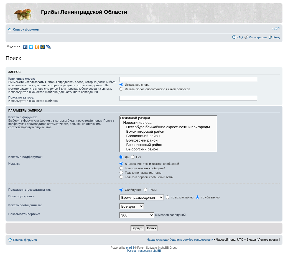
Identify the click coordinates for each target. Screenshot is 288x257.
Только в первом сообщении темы (146, 177)
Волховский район (168, 140)
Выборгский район (168, 149)
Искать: (14, 163)
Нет (136, 157)
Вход (276, 37)
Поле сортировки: (21, 196)
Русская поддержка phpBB (144, 250)
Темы (150, 190)
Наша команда (157, 239)
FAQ (240, 37)
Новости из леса (168, 122)
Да (124, 157)
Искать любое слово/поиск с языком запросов (154, 89)
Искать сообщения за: (25, 205)
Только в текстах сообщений (142, 168)
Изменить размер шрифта (276, 28)
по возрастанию (179, 197)
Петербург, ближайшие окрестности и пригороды (168, 127)
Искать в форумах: (22, 117)
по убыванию (208, 197)
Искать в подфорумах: (25, 156)
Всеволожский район (168, 145)
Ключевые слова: (21, 78)
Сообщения (130, 190)
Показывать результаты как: (30, 189)
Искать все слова (134, 84)
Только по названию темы (140, 172)
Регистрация (258, 37)
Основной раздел (168, 118)
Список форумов (26, 29)
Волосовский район (168, 136)
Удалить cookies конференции (191, 239)
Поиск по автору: (21, 97)
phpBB (130, 247)
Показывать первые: (24, 214)
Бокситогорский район (168, 131)
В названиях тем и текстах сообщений (149, 163)
